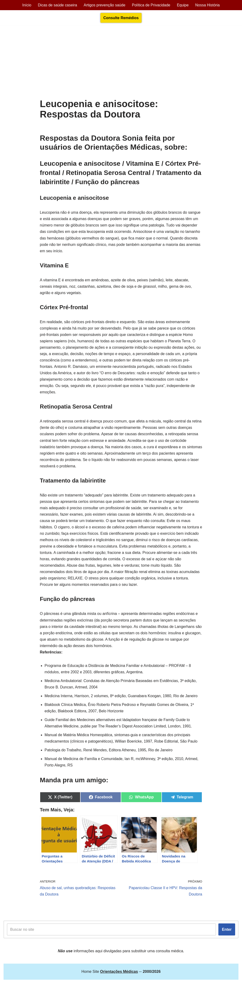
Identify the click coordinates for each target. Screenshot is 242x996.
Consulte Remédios (120, 18)
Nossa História (207, 5)
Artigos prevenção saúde (104, 5)
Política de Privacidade (151, 5)
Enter (227, 932)
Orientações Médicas (45, 990)
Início (26, 5)
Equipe (183, 5)
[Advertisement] (121, 63)
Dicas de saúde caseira (57, 5)
